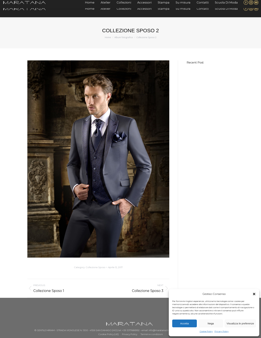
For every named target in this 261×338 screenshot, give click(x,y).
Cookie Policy (206, 331)
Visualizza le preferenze (240, 323)
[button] (254, 294)
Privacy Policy (222, 331)
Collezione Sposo (95, 267)
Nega (211, 323)
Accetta (184, 323)
